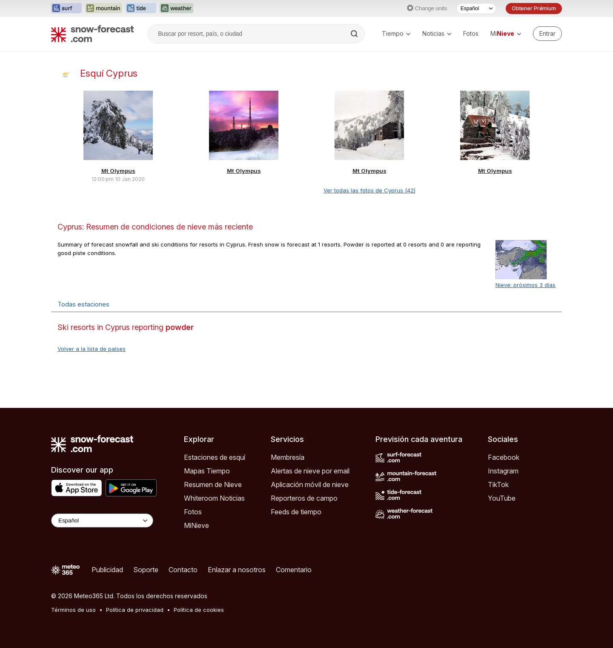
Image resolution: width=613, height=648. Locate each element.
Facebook (503, 457)
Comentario (294, 569)
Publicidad (107, 569)
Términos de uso (73, 609)
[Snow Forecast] (92, 33)
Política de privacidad (134, 609)
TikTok (498, 484)
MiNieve (196, 525)
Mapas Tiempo (207, 471)
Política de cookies (199, 609)
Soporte (145, 569)
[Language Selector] (102, 520)
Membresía (287, 457)
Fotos (470, 33)
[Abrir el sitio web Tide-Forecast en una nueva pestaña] (141, 8)
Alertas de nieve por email (310, 471)
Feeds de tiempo (296, 512)
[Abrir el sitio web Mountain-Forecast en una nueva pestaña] (103, 8)
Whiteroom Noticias (214, 498)
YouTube (502, 498)
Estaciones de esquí (214, 457)
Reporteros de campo (304, 498)
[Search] (355, 33)
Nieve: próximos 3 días (526, 284)
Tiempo (396, 33)
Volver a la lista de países (91, 348)
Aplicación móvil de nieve (310, 484)
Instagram (503, 471)
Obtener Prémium (534, 8)
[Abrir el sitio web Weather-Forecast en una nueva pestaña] (176, 8)
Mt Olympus (118, 170)
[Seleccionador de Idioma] (476, 8)
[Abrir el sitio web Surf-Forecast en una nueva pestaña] (66, 8)
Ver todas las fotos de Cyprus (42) (369, 190)
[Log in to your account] (547, 33)
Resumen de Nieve (213, 484)
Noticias (436, 33)
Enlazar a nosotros (237, 569)
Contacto (183, 569)
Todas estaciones (83, 304)
